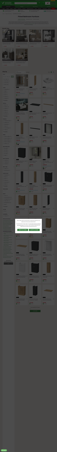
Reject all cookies (23, 229)
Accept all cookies (34, 229)
